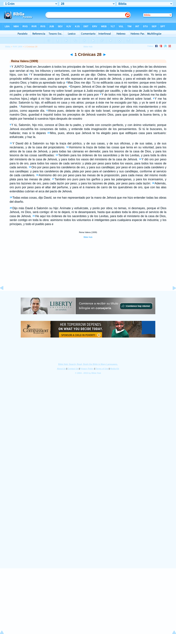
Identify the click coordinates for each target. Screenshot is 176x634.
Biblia (7, 46)
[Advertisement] (88, 268)
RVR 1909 (17, 46)
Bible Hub (88, 237)
